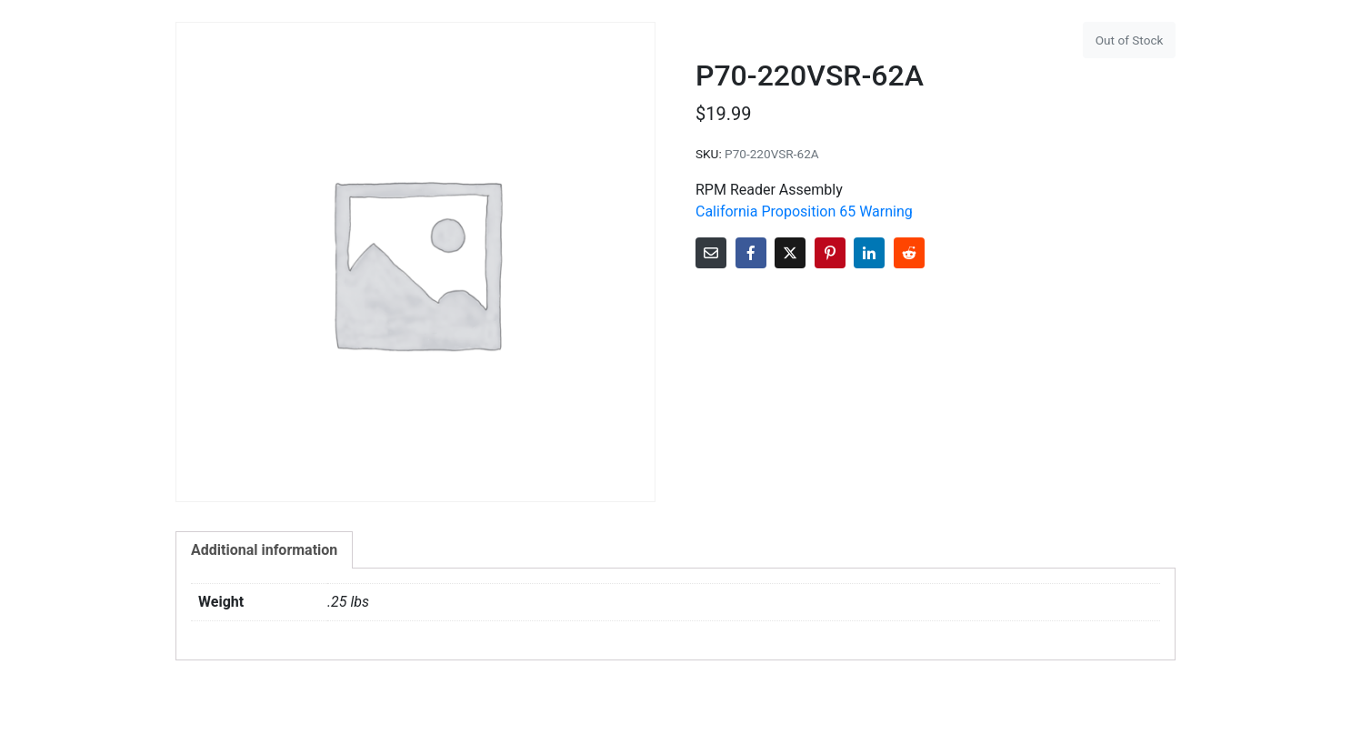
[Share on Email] (711, 252)
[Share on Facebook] (751, 252)
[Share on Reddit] (909, 252)
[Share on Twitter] (790, 252)
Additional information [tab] (264, 550)
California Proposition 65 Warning (804, 211)
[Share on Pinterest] (830, 252)
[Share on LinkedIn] (869, 252)
